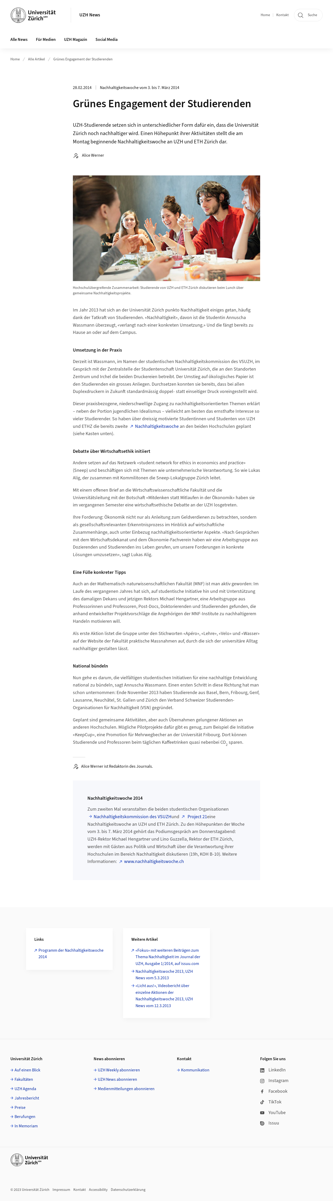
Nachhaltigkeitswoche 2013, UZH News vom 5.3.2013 (164, 975)
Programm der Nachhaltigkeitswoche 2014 (71, 954)
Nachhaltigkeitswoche (157, 426)
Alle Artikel (36, 59)
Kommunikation (195, 1070)
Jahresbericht (27, 1098)
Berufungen (25, 1117)
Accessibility (98, 1189)
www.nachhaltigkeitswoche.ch (154, 861)
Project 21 (197, 817)
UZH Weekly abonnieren (119, 1070)
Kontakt (282, 15)
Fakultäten (24, 1079)
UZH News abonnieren (117, 1079)
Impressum (61, 1189)
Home (265, 15)
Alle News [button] (19, 39)
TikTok (270, 1102)
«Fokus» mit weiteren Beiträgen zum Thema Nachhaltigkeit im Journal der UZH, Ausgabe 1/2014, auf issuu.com (168, 957)
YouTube (273, 1112)
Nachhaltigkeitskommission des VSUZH (132, 817)
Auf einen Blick (27, 1070)
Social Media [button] (106, 39)
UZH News (89, 15)
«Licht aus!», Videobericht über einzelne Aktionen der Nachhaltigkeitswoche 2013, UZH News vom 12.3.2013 (164, 996)
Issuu (269, 1123)
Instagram (274, 1080)
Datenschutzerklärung (128, 1189)
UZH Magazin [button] (75, 39)
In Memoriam (26, 1126)
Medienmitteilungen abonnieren (126, 1089)
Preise (20, 1107)
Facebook (273, 1091)
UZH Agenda (25, 1089)
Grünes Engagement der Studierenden (83, 59)
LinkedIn (273, 1070)
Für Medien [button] (46, 39)
